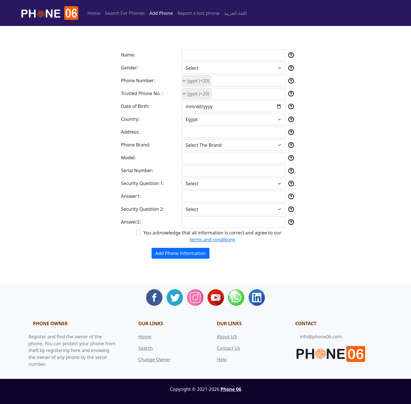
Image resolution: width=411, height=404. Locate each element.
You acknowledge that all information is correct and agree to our (212, 236)
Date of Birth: (135, 106)
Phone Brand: (135, 145)
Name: (128, 55)
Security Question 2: (142, 209)
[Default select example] (233, 68)
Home (93, 13)
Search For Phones (125, 13)
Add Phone (161, 13)
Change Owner (154, 359)
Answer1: (131, 196)
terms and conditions (212, 239)
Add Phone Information (180, 253)
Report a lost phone (198, 13)
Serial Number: (137, 170)
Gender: (129, 68)
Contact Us (228, 348)
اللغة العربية (235, 13)
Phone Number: (138, 80)
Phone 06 (231, 389)
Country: (130, 119)
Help (222, 359)
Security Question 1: (142, 183)
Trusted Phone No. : (142, 93)
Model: (128, 157)
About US (227, 336)
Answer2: (131, 222)
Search (145, 348)
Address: (130, 132)
